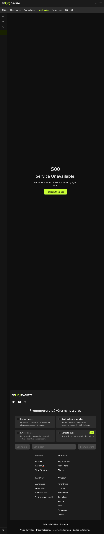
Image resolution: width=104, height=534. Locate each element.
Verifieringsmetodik (44, 497)
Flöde (4, 10)
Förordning (63, 484)
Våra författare (42, 470)
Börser (61, 470)
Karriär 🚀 (40, 465)
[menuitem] (3, 16)
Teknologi (62, 497)
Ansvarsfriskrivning (62, 530)
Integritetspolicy (43, 530)
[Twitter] (13, 402)
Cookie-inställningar (82, 530)
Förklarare (62, 510)
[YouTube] (19, 402)
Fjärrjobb (69, 10)
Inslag (61, 514)
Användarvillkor (27, 530)
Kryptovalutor (64, 461)
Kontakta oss (41, 492)
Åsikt (60, 505)
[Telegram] (25, 402)
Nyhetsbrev (15, 10)
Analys (61, 501)
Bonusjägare (29, 10)
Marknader (44, 10)
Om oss (38, 461)
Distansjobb (40, 488)
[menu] (3, 24)
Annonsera (57, 10)
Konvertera (63, 465)
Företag (61, 488)
